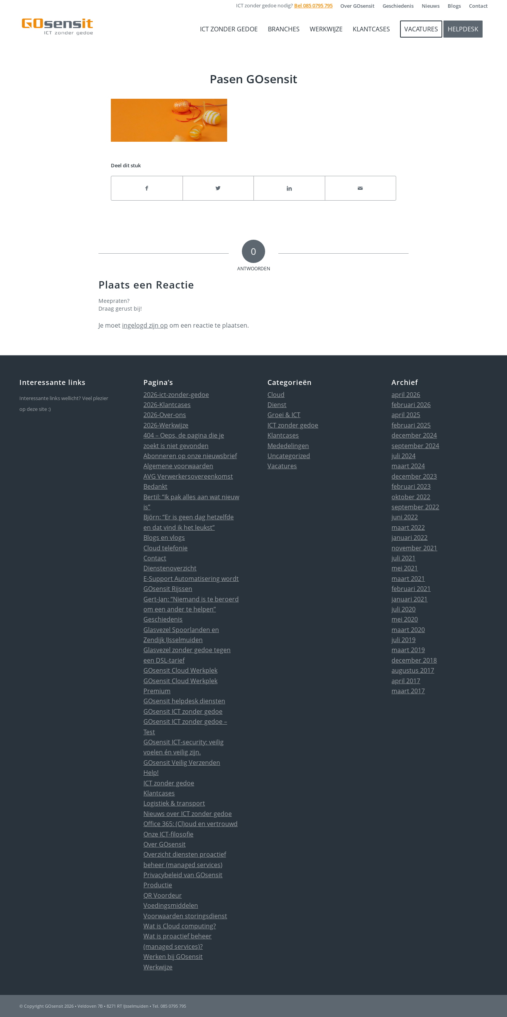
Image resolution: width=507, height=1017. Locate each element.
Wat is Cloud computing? (179, 926)
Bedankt (155, 486)
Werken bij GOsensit (173, 956)
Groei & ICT (283, 415)
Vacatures (282, 466)
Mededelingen (288, 446)
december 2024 (414, 435)
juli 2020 (403, 609)
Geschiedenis (163, 619)
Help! (151, 772)
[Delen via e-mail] (360, 188)
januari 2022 (409, 537)
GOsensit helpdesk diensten (184, 701)
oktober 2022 (410, 497)
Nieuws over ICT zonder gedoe (187, 813)
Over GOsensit (164, 844)
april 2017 (405, 681)
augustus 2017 (412, 670)
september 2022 (415, 507)
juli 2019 (403, 640)
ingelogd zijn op (145, 325)
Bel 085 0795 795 (313, 5)
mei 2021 (404, 568)
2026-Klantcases (167, 404)
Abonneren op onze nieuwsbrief (190, 456)
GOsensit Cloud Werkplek (180, 670)
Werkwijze (157, 967)
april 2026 (405, 394)
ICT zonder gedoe (168, 783)
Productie (157, 885)
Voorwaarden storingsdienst (185, 916)
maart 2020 (408, 629)
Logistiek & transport (174, 803)
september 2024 (415, 446)
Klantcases (159, 793)
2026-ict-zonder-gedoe (176, 394)
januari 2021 (409, 599)
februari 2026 (411, 404)
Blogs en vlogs (164, 537)
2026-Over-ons (164, 415)
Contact (154, 558)
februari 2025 (411, 425)
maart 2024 (408, 466)
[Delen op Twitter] (218, 188)
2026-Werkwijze (165, 425)
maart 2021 (408, 578)
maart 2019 (408, 650)
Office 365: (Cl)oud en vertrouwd (190, 823)
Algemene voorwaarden (178, 466)
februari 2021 (411, 588)
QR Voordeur (162, 895)
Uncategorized (288, 456)
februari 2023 (411, 486)
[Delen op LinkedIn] (289, 188)
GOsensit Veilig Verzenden (181, 762)
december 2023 (414, 476)
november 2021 (414, 548)
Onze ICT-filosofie (168, 834)
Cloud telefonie (165, 548)
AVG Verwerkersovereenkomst (188, 476)
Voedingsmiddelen (170, 905)
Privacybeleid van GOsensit (182, 875)
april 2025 (405, 415)
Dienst (276, 404)
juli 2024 (403, 456)
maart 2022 (408, 527)
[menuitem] (357, 6)
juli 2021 (403, 558)
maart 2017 (408, 691)
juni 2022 (404, 517)
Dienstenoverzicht (170, 568)
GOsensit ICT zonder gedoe (182, 711)
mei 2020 (404, 619)
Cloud (276, 394)
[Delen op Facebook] (147, 188)
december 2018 (414, 660)
